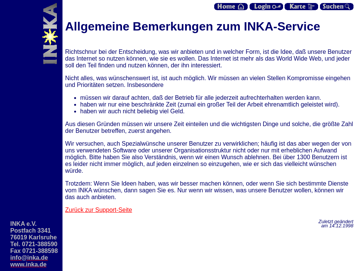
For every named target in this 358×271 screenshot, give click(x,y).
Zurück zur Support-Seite (98, 210)
